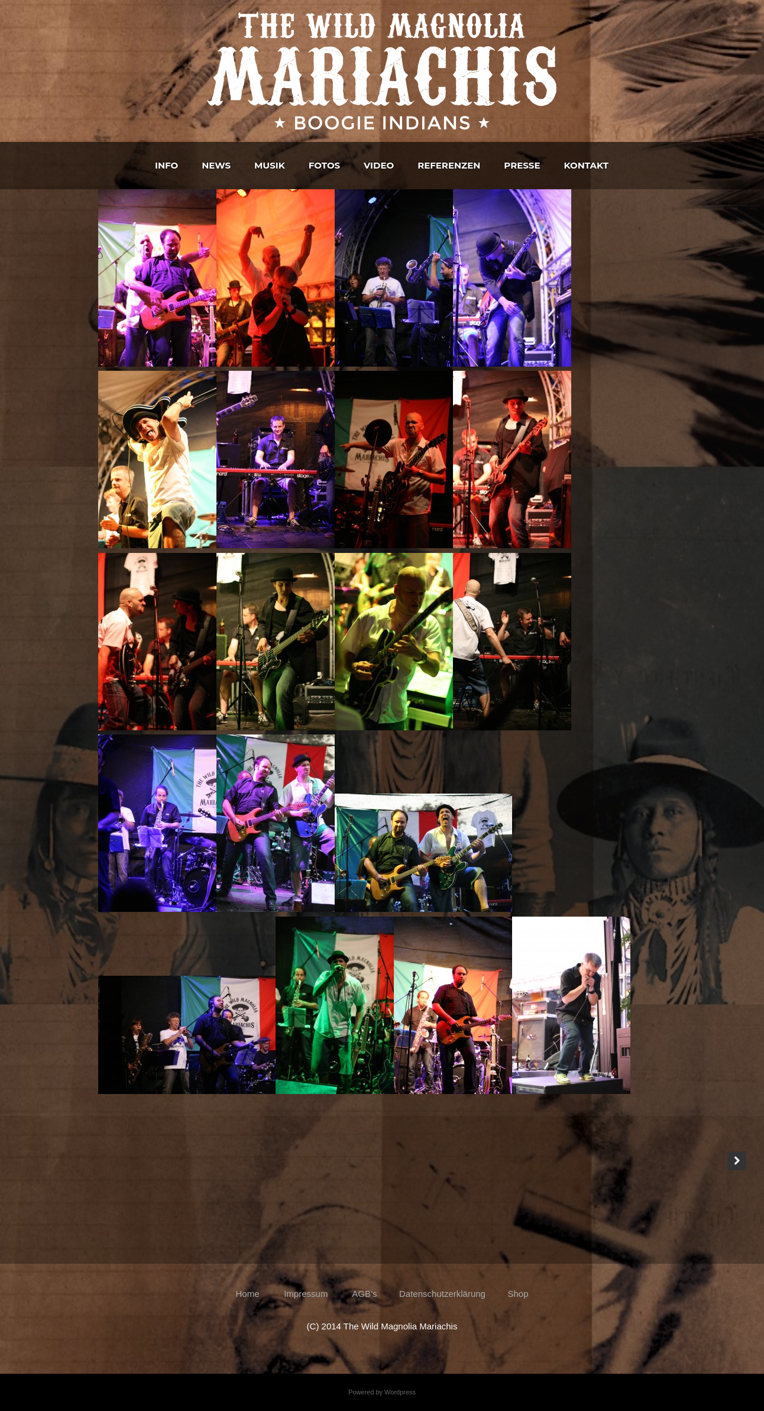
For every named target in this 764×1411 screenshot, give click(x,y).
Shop (517, 1294)
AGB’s (363, 1294)
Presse (522, 165)
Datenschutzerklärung (442, 1294)
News (216, 165)
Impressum (306, 1294)
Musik (269, 165)
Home (250, 1294)
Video (379, 165)
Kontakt (586, 165)
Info (166, 165)
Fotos (324, 165)
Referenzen (448, 165)
